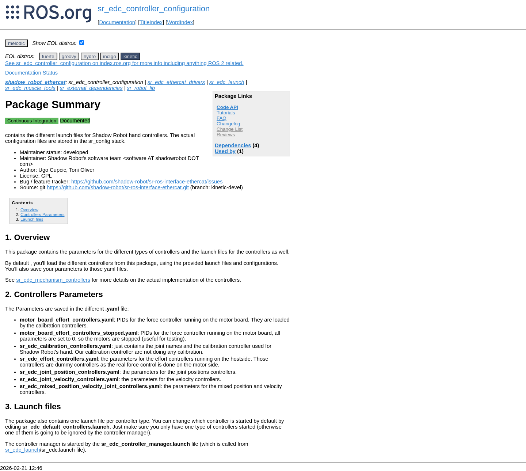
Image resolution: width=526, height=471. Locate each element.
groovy (69, 56)
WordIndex (180, 22)
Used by (225, 151)
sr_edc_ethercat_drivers (176, 82)
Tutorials (226, 112)
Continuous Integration (31, 121)
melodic (16, 43)
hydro (90, 56)
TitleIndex (151, 22)
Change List (230, 129)
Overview (29, 209)
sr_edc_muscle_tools (30, 88)
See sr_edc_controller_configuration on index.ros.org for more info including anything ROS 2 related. (124, 63)
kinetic (130, 56)
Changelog (228, 123)
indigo (109, 56)
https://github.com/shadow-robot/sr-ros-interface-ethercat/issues (147, 182)
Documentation (117, 22)
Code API (227, 107)
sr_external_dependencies (91, 88)
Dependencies (233, 145)
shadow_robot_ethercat (35, 82)
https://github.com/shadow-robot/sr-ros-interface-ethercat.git (118, 187)
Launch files (31, 219)
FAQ (221, 118)
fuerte (48, 56)
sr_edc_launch (226, 82)
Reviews (226, 134)
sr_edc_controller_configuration (154, 8)
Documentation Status (31, 73)
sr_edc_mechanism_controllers (53, 280)
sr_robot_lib (141, 88)
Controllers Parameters (42, 214)
